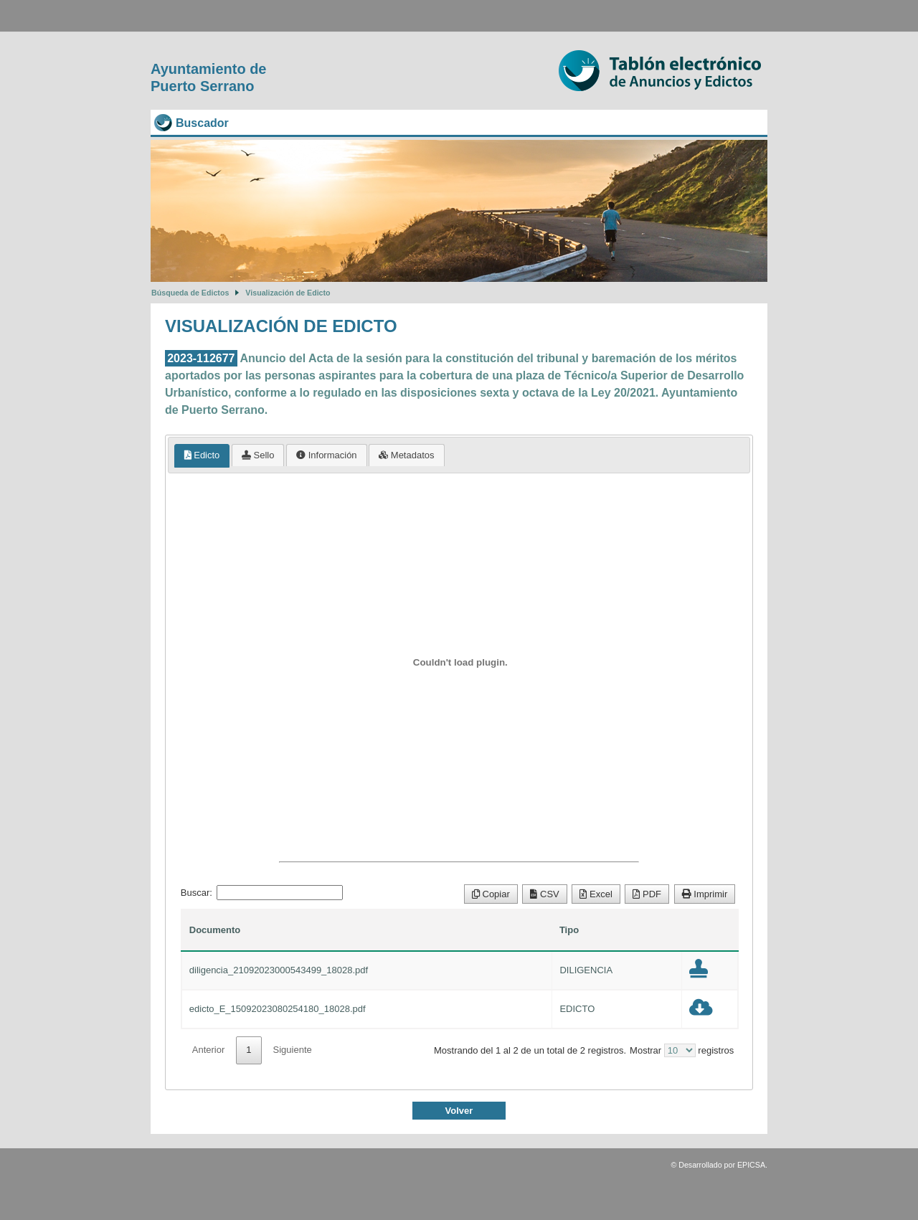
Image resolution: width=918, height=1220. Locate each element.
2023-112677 (201, 358)
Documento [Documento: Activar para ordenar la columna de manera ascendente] (215, 930)
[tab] (202, 456)
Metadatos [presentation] (406, 455)
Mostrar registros (682, 1050)
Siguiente (292, 1049)
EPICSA (751, 1164)
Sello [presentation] (258, 455)
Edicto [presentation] (202, 455)
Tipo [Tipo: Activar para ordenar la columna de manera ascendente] (569, 930)
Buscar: (262, 892)
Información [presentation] (326, 455)
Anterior (208, 1049)
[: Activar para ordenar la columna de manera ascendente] (710, 930)
